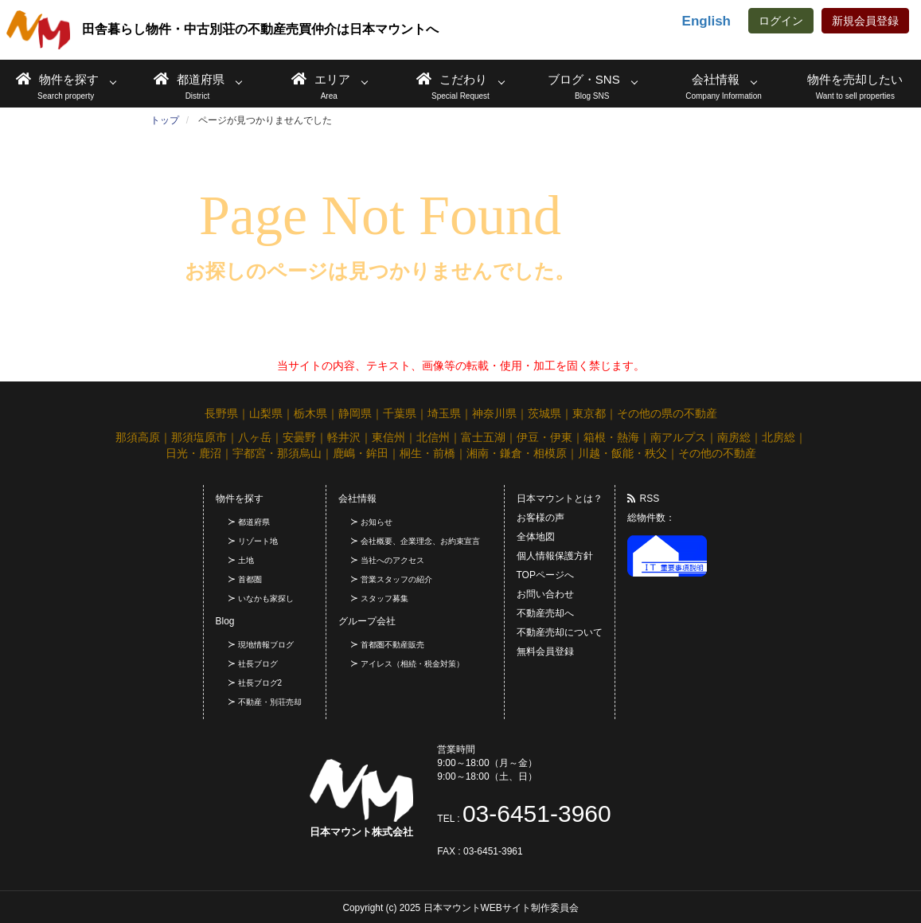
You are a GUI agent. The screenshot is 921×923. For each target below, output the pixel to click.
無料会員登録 (545, 651)
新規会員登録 (865, 20)
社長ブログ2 (260, 683)
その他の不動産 (717, 453)
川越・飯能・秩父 (622, 453)
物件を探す (57, 79)
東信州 (388, 437)
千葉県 (399, 413)
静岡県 (355, 413)
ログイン (781, 20)
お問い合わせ (545, 594)
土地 (246, 560)
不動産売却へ (545, 613)
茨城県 (544, 413)
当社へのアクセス (392, 560)
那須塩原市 (199, 437)
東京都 (589, 413)
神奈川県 (494, 413)
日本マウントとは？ (560, 498)
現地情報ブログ (266, 644)
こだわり (451, 79)
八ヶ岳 (254, 437)
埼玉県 (444, 413)
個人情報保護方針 (555, 555)
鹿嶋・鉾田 (360, 453)
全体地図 (536, 536)
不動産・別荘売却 (270, 702)
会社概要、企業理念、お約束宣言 (420, 541)
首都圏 (250, 579)
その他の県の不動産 (667, 413)
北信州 (433, 437)
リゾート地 (258, 541)
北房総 (778, 437)
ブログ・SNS (584, 79)
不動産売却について (560, 632)
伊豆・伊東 (544, 437)
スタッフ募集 (384, 598)
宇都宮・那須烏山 (277, 453)
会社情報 (716, 79)
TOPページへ (545, 575)
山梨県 (266, 413)
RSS (643, 498)
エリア (320, 79)
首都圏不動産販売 (392, 644)
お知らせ (376, 522)
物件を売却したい (855, 79)
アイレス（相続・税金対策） (412, 663)
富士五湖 (483, 437)
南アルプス (678, 437)
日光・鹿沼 (193, 453)
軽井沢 (344, 437)
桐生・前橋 (427, 453)
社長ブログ (258, 663)
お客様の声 (540, 517)
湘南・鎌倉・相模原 (516, 453)
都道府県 (189, 79)
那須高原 (137, 437)
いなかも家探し (266, 598)
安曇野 (299, 437)
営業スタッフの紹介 (396, 579)
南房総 (734, 437)
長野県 (221, 413)
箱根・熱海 (611, 437)
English (706, 21)
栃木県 (310, 413)
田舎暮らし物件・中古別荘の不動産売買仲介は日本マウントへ (222, 29)
